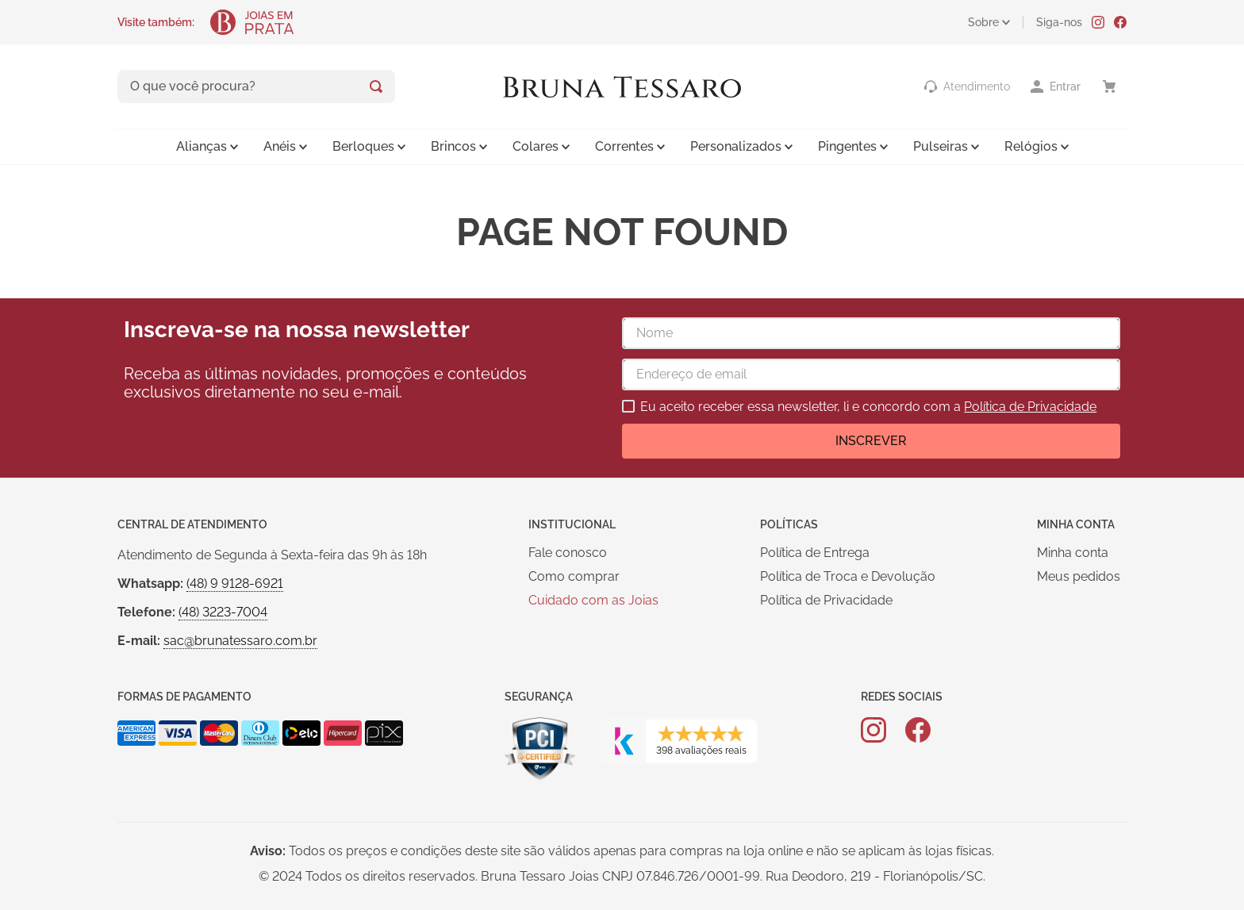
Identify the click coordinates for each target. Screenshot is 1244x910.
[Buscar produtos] (376, 86)
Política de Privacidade (1030, 406)
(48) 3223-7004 (223, 612)
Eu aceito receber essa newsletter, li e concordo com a (868, 407)
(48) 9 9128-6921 (234, 583)
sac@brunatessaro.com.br (240, 640)
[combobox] (256, 86)
